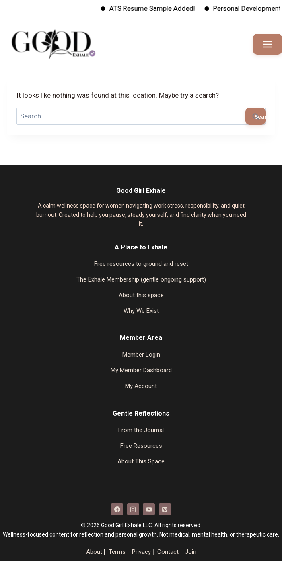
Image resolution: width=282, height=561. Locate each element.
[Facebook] (117, 509)
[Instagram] (133, 509)
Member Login (141, 354)
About (94, 551)
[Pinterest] (165, 509)
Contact (168, 551)
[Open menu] (267, 44)
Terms (117, 551)
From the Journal (141, 430)
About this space (141, 295)
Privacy (141, 551)
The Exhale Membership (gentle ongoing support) (141, 279)
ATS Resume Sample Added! (158, 8)
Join (190, 551)
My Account (141, 386)
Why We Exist (141, 310)
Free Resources (141, 445)
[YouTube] (149, 509)
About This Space (141, 461)
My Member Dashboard (141, 370)
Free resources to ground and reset (141, 263)
